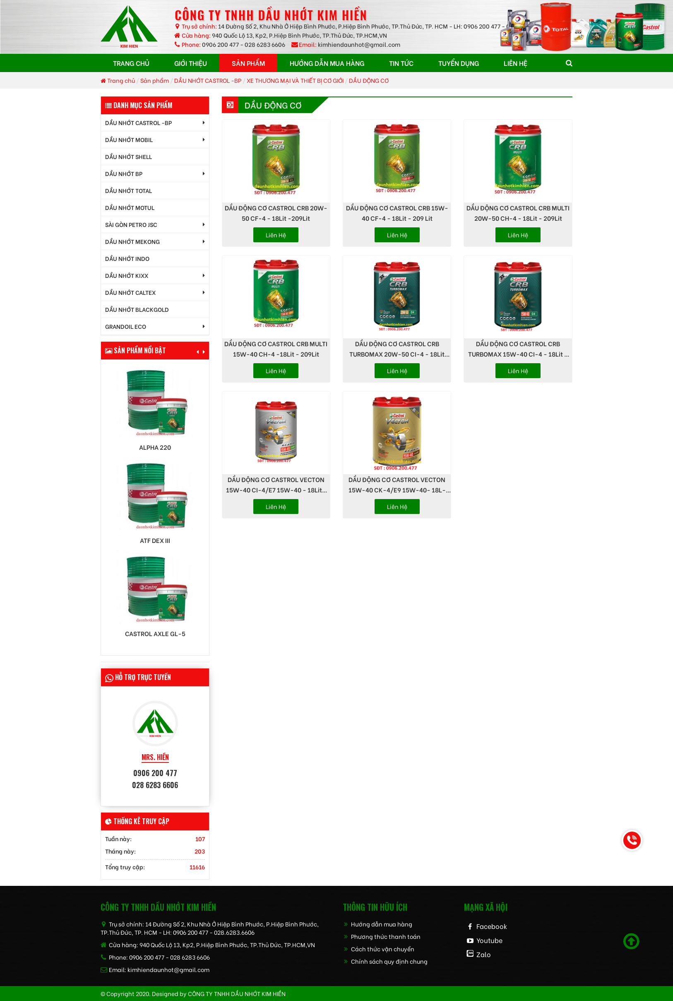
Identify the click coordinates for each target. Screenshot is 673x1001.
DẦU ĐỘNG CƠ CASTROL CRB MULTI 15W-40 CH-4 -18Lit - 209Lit (275, 348)
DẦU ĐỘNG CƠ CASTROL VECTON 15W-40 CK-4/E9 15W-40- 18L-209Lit (397, 485)
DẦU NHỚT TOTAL (128, 190)
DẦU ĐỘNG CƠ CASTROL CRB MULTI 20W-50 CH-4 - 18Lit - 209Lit (518, 212)
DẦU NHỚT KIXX (126, 275)
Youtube (489, 940)
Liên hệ (276, 234)
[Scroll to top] (631, 941)
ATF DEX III (155, 540)
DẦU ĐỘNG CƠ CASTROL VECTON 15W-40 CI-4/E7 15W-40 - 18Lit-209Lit (276, 485)
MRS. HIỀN (155, 757)
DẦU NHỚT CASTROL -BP (207, 80)
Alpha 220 (155, 447)
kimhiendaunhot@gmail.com (359, 44)
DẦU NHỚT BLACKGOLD (137, 309)
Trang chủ (118, 80)
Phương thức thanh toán (382, 936)
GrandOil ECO (125, 326)
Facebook (491, 926)
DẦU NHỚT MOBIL (129, 139)
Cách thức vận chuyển (378, 948)
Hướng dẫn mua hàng (377, 923)
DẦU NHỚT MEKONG (132, 241)
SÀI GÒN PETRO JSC (131, 224)
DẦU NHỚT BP (123, 173)
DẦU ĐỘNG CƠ (369, 80)
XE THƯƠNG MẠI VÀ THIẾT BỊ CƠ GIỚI (295, 80)
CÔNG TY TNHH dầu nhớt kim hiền (237, 993)
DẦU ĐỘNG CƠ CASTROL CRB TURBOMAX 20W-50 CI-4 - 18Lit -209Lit (397, 349)
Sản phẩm (154, 80)
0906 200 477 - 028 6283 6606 (243, 44)
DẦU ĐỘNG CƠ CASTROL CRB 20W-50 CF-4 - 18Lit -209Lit (276, 212)
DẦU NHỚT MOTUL (129, 207)
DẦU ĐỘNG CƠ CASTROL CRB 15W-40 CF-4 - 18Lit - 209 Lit (397, 212)
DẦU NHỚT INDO (127, 258)
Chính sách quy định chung (385, 961)
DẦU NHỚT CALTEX (130, 292)
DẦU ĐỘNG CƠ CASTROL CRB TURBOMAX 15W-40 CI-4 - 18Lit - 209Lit (518, 349)
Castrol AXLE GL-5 (155, 633)
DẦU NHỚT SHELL (128, 156)
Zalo (483, 954)
